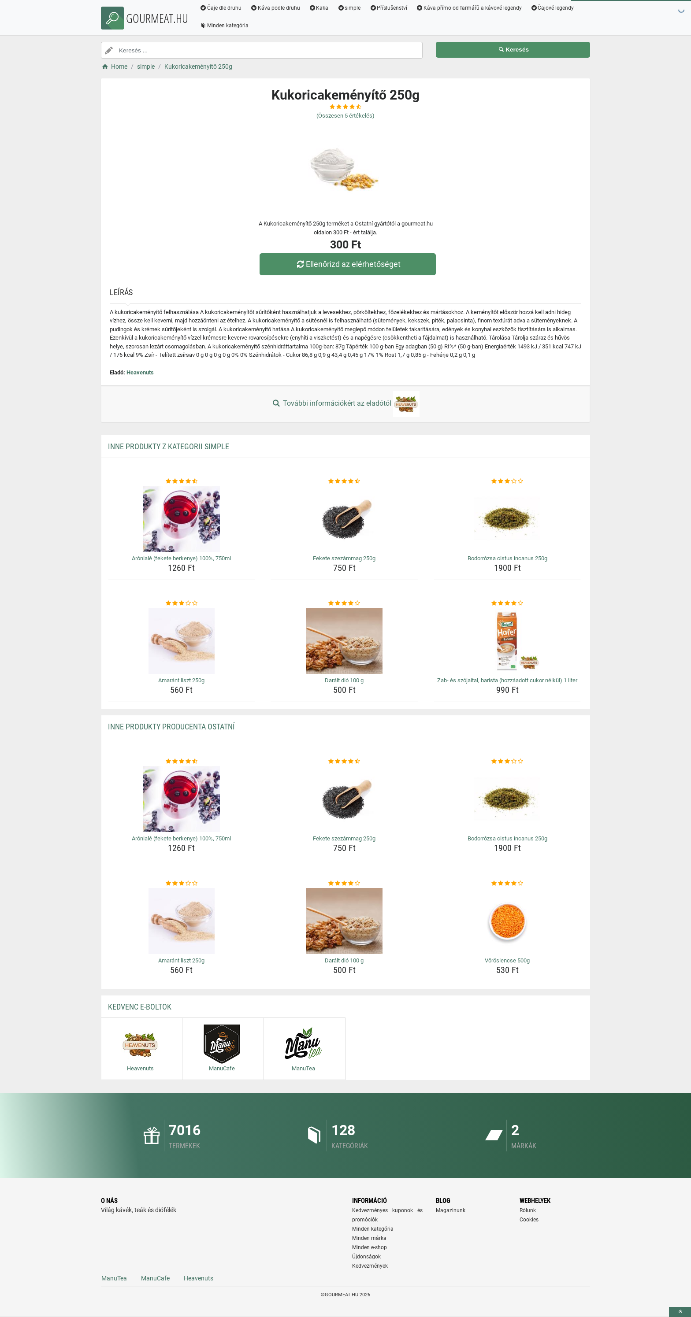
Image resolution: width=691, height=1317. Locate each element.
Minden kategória (224, 25)
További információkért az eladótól (345, 404)
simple (348, 8)
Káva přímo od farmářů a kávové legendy (469, 8)
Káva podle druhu (275, 8)
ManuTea (114, 1278)
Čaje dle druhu (220, 8)
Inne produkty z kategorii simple (168, 446)
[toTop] (680, 1312)
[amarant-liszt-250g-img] (181, 641)
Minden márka (369, 1238)
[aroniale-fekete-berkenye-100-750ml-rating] (181, 481)
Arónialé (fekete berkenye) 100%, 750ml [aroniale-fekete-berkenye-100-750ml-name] (181, 558)
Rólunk (528, 1210)
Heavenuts (140, 372)
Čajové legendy (552, 8)
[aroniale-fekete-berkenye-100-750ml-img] (181, 519)
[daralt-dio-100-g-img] (344, 641)
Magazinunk (450, 1210)
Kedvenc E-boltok (139, 1006)
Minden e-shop (369, 1247)
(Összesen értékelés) (345, 115)
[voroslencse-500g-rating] (507, 883)
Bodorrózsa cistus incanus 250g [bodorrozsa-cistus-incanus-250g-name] (507, 558)
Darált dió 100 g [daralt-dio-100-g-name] (344, 680)
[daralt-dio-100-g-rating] (344, 603)
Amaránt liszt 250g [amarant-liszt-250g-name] (181, 680)
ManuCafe (155, 1278)
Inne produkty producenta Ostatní (171, 726)
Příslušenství (388, 8)
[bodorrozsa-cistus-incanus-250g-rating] (507, 481)
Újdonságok (366, 1257)
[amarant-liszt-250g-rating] (181, 603)
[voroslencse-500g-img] (507, 921)
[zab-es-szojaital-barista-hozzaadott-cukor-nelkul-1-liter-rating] (507, 603)
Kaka (319, 8)
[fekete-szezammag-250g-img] (344, 519)
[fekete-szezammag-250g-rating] (344, 481)
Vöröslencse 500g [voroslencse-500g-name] (507, 960)
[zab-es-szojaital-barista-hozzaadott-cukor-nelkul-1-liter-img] (507, 641)
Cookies (529, 1220)
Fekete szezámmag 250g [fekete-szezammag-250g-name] (344, 558)
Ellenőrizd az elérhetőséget (348, 264)
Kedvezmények (370, 1266)
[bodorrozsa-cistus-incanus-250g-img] (507, 519)
